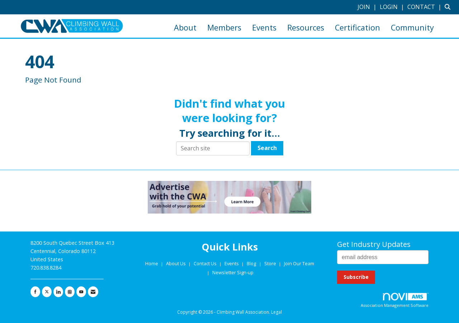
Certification (357, 27)
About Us (176, 263)
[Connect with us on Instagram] (70, 291)
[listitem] (368, 7)
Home (152, 263)
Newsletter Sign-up (233, 272)
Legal (276, 312)
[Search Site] (449, 7)
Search (267, 148)
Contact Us (206, 263)
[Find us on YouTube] (81, 291)
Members (224, 27)
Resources (305, 27)
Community (412, 27)
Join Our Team (299, 263)
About (185, 27)
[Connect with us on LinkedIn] (58, 291)
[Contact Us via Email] (93, 291)
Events (264, 27)
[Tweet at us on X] (47, 291)
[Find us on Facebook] (35, 291)
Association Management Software (395, 300)
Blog (251, 263)
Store (270, 263)
